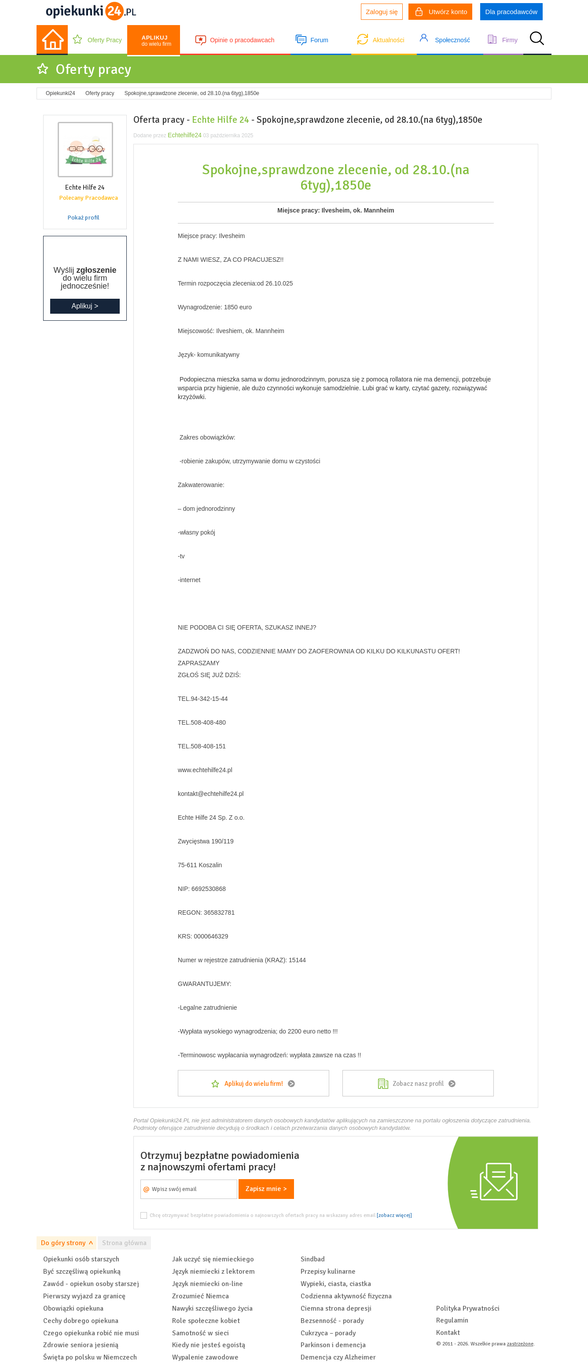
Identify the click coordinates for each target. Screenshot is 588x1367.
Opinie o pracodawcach (242, 40)
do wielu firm (156, 40)
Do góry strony (63, 1243)
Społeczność (452, 40)
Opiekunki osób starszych (81, 1259)
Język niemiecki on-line (207, 1283)
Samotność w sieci (200, 1333)
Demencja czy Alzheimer (338, 1357)
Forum (319, 40)
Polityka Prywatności (468, 1308)
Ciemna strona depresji (336, 1308)
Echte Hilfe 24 (220, 119)
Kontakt (448, 1332)
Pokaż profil (83, 217)
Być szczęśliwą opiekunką (82, 1271)
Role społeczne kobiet (206, 1320)
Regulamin (452, 1320)
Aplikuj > (85, 306)
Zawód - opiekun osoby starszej (91, 1283)
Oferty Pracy (105, 40)
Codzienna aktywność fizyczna (346, 1296)
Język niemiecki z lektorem (213, 1271)
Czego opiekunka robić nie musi (91, 1333)
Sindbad (313, 1259)
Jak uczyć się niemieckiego (213, 1259)
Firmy (510, 40)
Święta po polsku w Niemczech (90, 1357)
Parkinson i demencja (333, 1345)
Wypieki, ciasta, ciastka (336, 1283)
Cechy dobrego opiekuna (80, 1320)
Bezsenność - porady (332, 1320)
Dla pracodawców (511, 11)
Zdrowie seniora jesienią (80, 1345)
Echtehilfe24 (185, 135)
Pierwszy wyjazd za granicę (84, 1296)
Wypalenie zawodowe (205, 1357)
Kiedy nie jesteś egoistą (208, 1345)
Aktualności (388, 40)
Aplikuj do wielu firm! (253, 1084)
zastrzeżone (520, 1344)
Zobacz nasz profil (418, 1084)
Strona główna (124, 1243)
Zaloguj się (382, 11)
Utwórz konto (441, 13)
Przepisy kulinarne (328, 1271)
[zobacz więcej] (394, 1215)
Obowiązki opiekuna (73, 1308)
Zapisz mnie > (266, 1188)
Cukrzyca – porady (328, 1333)
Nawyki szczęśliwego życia (212, 1308)
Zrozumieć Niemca (200, 1296)
